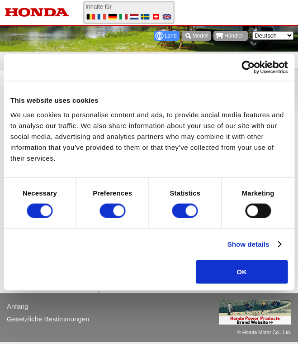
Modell (200, 36)
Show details (248, 244)
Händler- (234, 36)
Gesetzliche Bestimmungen (48, 319)
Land (171, 36)
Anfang (17, 306)
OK (242, 271)
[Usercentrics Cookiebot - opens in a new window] (248, 67)
